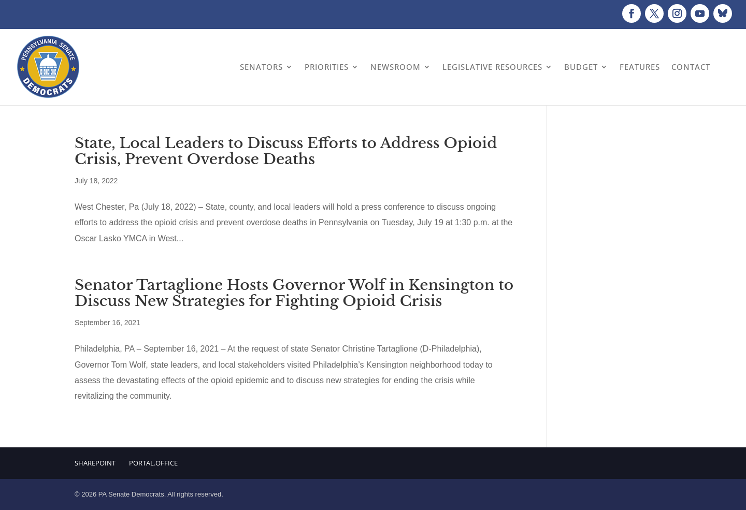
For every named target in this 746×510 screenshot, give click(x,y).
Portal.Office (153, 463)
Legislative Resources (492, 67)
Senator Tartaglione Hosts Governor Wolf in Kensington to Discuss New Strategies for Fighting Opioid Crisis (294, 293)
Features (640, 67)
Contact (690, 67)
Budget (581, 67)
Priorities (327, 67)
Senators (261, 67)
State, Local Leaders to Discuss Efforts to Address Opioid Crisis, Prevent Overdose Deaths (286, 151)
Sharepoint (95, 463)
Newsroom (395, 67)
